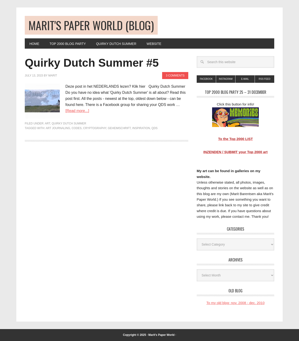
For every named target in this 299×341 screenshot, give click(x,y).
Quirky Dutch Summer (69, 123)
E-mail (245, 79)
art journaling (58, 128)
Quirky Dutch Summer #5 (92, 63)
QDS (155, 128)
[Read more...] (77, 111)
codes (77, 128)
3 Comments (175, 75)
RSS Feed (264, 79)
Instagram (226, 79)
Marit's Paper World (161, 335)
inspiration (141, 128)
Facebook (206, 79)
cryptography (94, 128)
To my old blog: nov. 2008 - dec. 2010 (235, 303)
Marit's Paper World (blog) (91, 25)
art (47, 123)
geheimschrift (119, 128)
